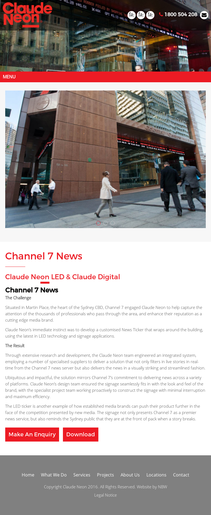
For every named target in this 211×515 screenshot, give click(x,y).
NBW (162, 486)
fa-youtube (141, 15)
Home (28, 475)
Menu (9, 77)
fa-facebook (131, 15)
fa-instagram (150, 15)
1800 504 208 (178, 14)
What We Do (54, 475)
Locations (156, 475)
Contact (181, 475)
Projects (105, 475)
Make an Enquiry (32, 434)
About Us (130, 475)
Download (80, 434)
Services (81, 475)
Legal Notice (105, 495)
